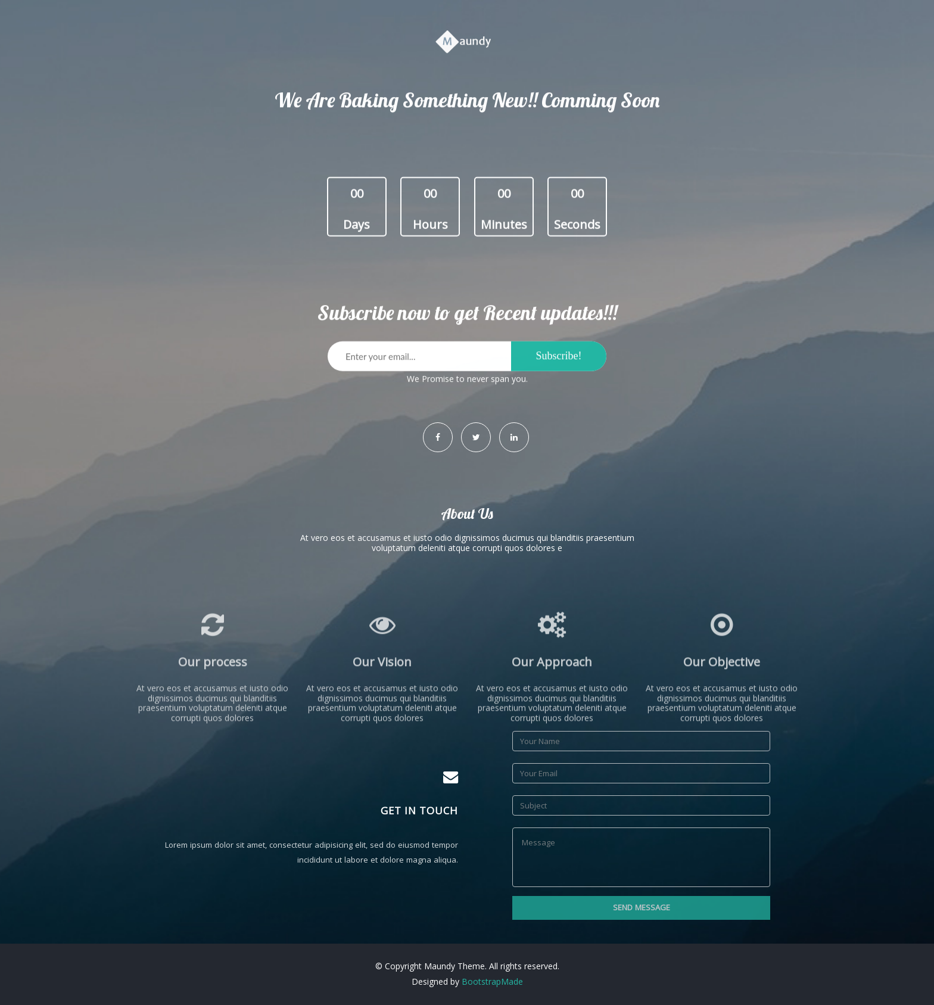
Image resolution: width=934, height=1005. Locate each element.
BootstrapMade (492, 981)
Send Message (641, 907)
